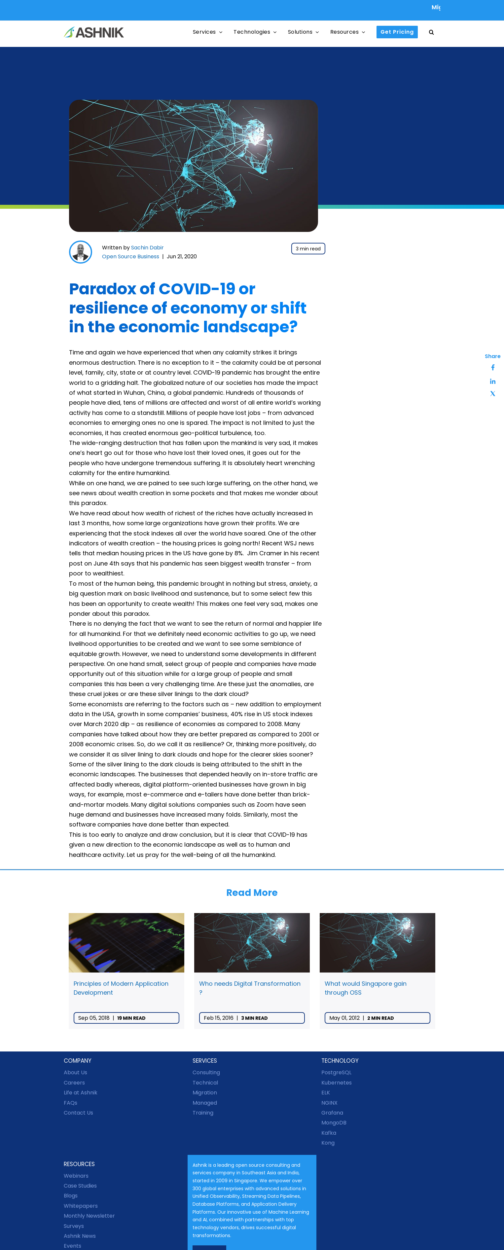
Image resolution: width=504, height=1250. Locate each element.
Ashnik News (80, 1236)
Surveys (74, 1226)
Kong (328, 1143)
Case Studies (80, 1186)
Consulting (206, 1072)
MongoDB (333, 1122)
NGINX (329, 1103)
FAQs (70, 1103)
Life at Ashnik (80, 1092)
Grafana (332, 1113)
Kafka (328, 1133)
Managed (205, 1103)
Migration (205, 1092)
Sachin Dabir (147, 247)
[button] (431, 32)
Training (203, 1113)
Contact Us (78, 1113)
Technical (205, 1082)
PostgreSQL (336, 1072)
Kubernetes (336, 1082)
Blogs (71, 1195)
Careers (74, 1082)
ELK (325, 1092)
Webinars (76, 1176)
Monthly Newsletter (89, 1216)
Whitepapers (81, 1206)
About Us (75, 1072)
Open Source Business (130, 256)
